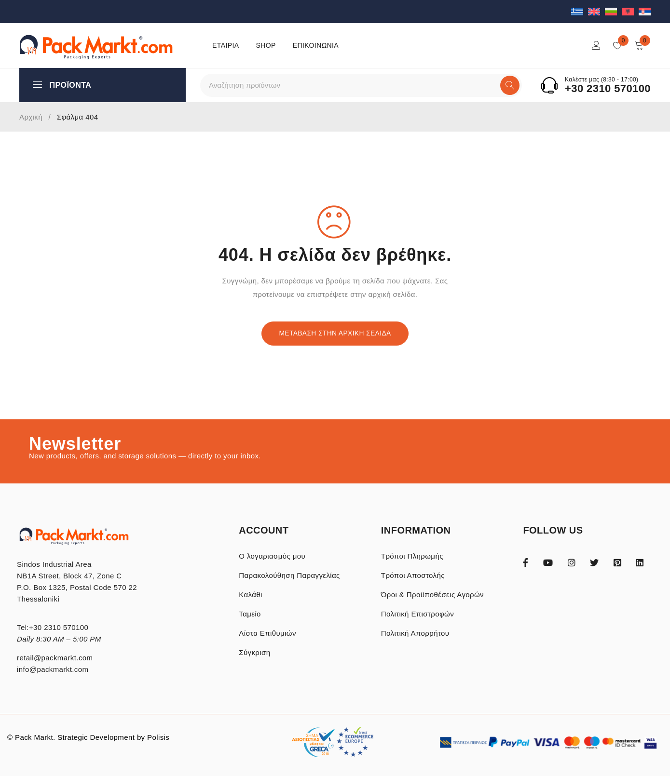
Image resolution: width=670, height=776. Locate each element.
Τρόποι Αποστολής (413, 575)
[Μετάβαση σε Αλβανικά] (630, 11)
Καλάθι (250, 594)
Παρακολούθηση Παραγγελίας (289, 575)
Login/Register (596, 45)
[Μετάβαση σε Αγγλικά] (596, 11)
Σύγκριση (254, 652)
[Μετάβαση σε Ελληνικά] (579, 11)
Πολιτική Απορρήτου (415, 633)
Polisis (158, 737)
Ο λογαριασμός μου (272, 556)
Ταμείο (250, 614)
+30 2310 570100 (608, 88)
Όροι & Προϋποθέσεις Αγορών (432, 594)
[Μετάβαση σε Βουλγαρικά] (613, 11)
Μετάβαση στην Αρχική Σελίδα (335, 333)
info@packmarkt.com (52, 669)
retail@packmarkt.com (55, 658)
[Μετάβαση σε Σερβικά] (645, 11)
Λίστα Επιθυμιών (267, 633)
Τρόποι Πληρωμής (412, 556)
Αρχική (30, 117)
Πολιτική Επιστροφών (417, 614)
